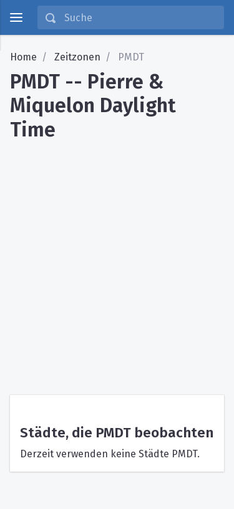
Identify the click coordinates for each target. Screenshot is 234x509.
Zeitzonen (77, 57)
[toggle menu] (16, 17)
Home (23, 57)
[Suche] (140, 17)
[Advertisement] (117, 263)
